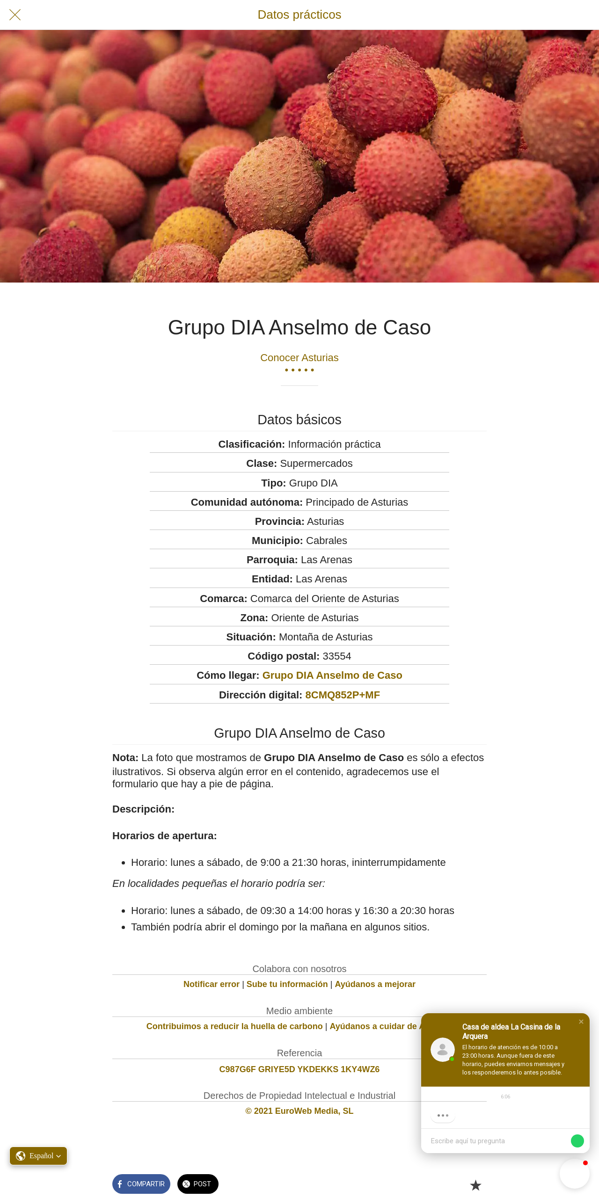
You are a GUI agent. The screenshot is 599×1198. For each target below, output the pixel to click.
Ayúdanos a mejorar (375, 984)
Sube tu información (287, 984)
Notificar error (211, 984)
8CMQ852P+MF (343, 695)
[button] (581, 1021)
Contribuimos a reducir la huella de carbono (234, 1026)
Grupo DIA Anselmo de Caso (332, 675)
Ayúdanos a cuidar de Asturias (391, 1026)
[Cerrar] (15, 15)
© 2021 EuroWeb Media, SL (300, 1111)
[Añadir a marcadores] (475, 1185)
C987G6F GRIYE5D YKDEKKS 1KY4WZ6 (299, 1069)
